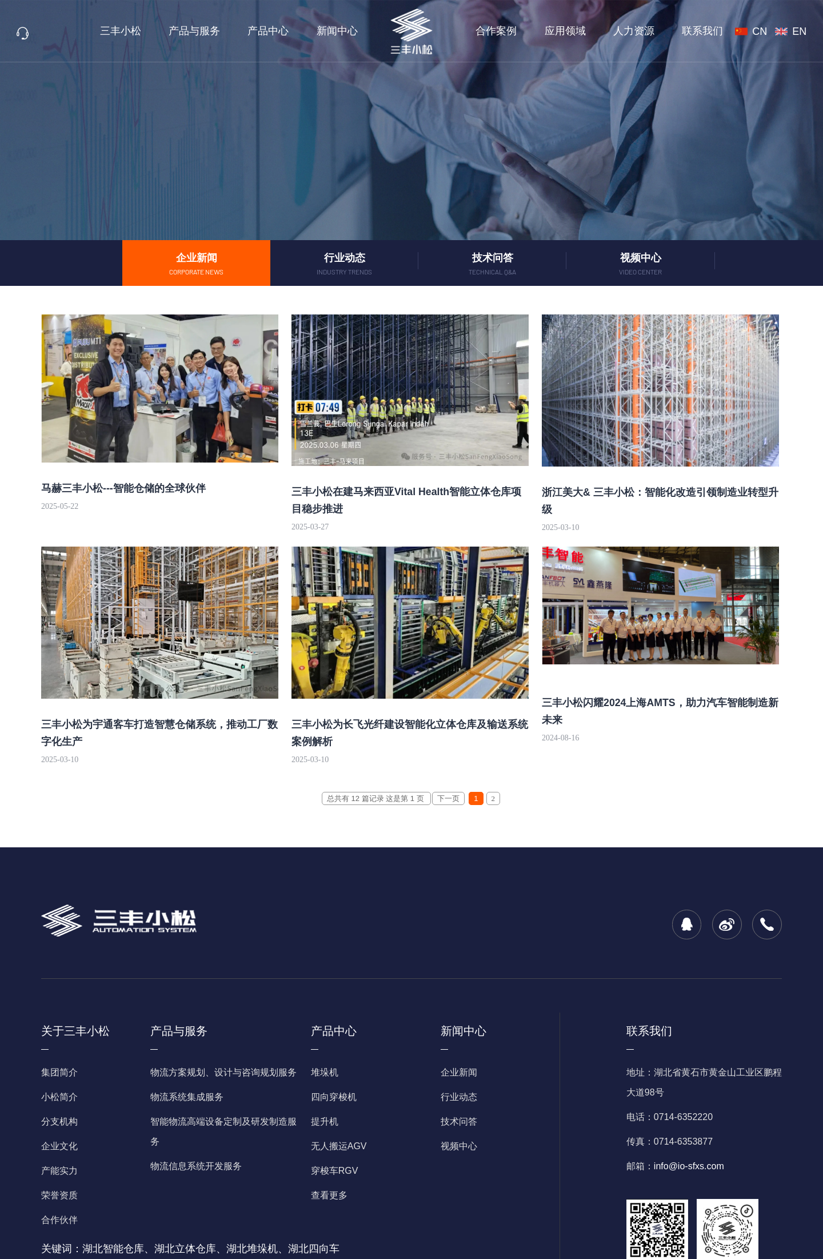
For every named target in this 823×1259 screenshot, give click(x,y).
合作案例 (492, 30)
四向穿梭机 (334, 1097)
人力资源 (615, 30)
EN (800, 31)
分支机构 (59, 1121)
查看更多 (329, 1195)
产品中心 (278, 30)
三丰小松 (147, 30)
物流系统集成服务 (186, 1097)
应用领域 (553, 30)
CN (768, 31)
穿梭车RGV (334, 1171)
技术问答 (459, 1121)
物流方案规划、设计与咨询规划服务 (223, 1072)
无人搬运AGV (339, 1146)
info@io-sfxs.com (689, 1166)
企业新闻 (459, 1072)
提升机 (324, 1121)
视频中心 (459, 1146)
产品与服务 (212, 30)
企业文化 (59, 1146)
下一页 (448, 798)
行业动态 (459, 1097)
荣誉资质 (59, 1195)
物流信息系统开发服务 (196, 1166)
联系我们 (676, 30)
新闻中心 (340, 30)
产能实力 (59, 1171)
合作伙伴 (59, 1220)
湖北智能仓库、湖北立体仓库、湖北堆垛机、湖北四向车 (210, 1248)
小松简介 (59, 1097)
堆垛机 (324, 1072)
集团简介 (59, 1072)
